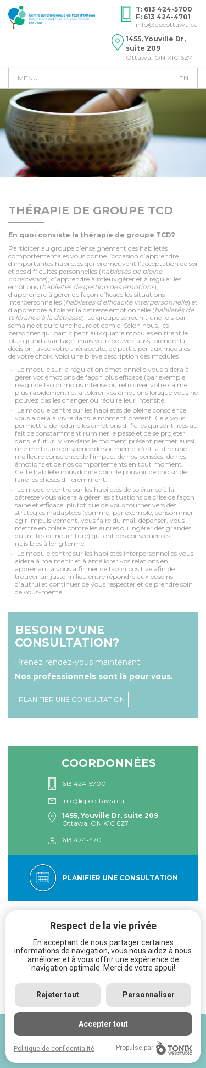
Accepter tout (103, 1024)
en (183, 78)
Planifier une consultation (72, 699)
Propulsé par (154, 1048)
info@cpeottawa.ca (167, 24)
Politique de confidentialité (54, 1049)
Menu (28, 78)
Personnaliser (149, 994)
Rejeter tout (57, 994)
